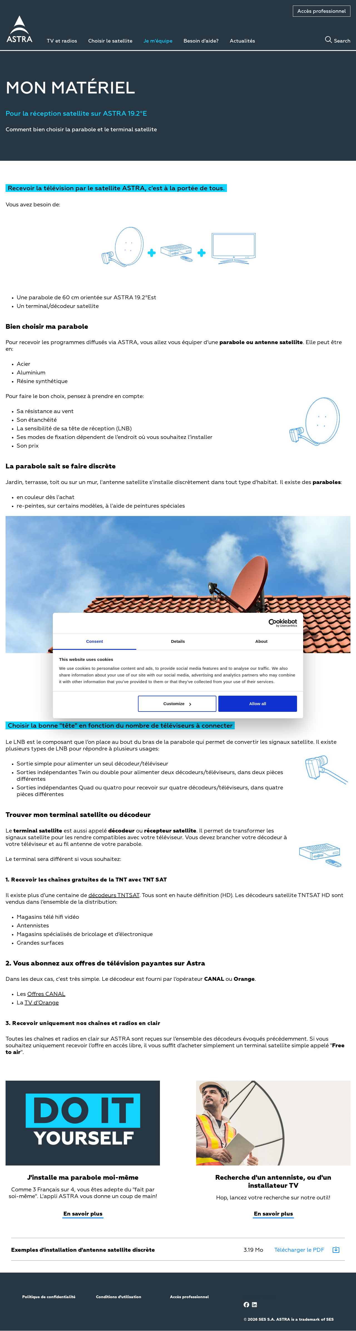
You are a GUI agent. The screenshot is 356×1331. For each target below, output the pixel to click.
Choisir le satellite (110, 41)
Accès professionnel (321, 11)
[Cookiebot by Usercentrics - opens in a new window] (272, 623)
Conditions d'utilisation (118, 1297)
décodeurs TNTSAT (113, 895)
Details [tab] (178, 641)
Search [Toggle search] (342, 41)
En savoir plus (82, 1214)
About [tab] (261, 641)
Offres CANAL (46, 994)
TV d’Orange (41, 1003)
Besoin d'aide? (201, 41)
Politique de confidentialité (48, 1297)
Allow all (257, 703)
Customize (177, 703)
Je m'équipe (158, 41)
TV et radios (62, 41)
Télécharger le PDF (299, 1250)
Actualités (242, 41)
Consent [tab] (94, 641)
